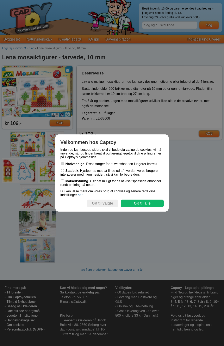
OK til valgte (102, 203)
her (80, 195)
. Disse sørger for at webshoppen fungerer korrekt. (109, 164)
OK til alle (142, 203)
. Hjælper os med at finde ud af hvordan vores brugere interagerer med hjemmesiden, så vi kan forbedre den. (109, 172)
